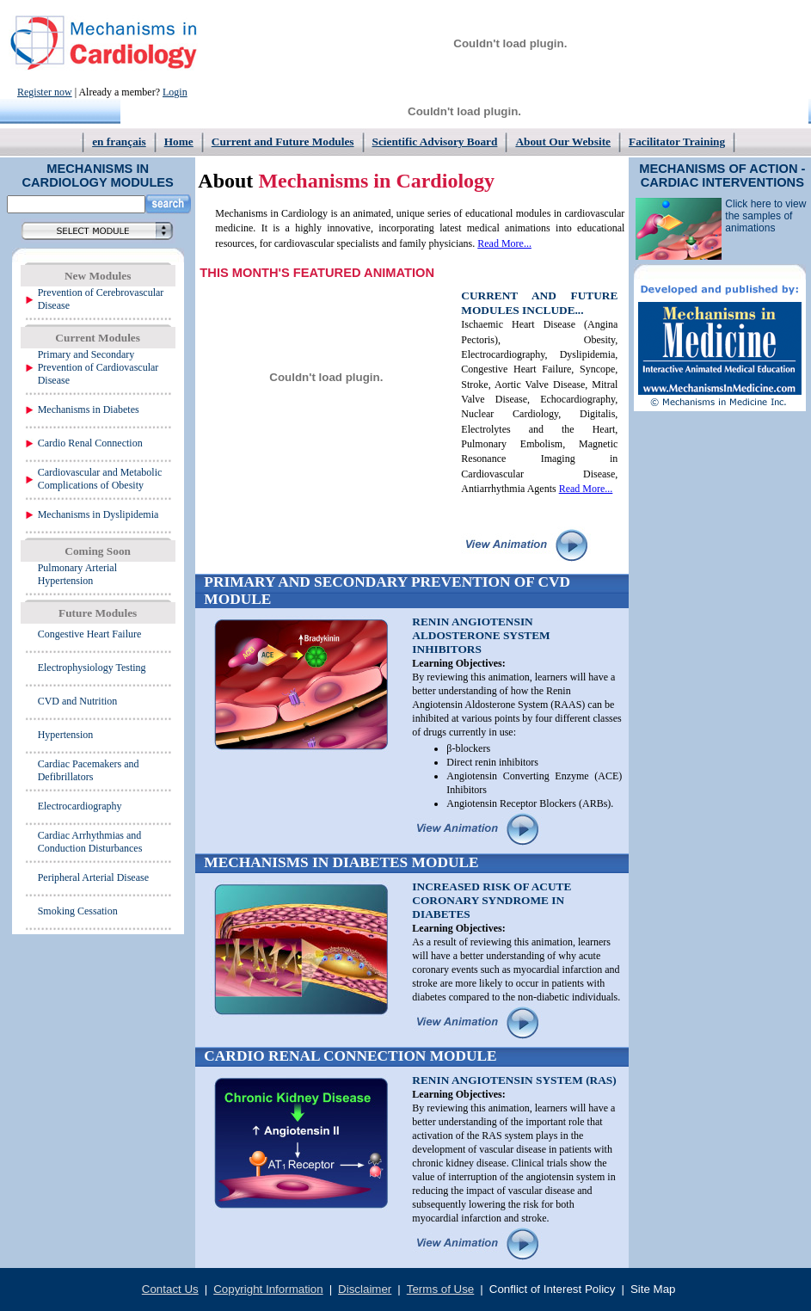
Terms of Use (441, 1289)
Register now (44, 92)
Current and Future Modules (283, 141)
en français (119, 141)
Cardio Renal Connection (90, 443)
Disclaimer (364, 1289)
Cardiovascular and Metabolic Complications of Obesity (100, 478)
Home (179, 141)
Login (175, 92)
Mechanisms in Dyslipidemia (98, 514)
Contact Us (170, 1289)
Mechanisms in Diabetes (88, 409)
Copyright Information (268, 1289)
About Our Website (563, 141)
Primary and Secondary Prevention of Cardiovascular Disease (98, 367)
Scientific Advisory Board (435, 141)
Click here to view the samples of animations (765, 216)
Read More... (504, 243)
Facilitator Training (677, 141)
